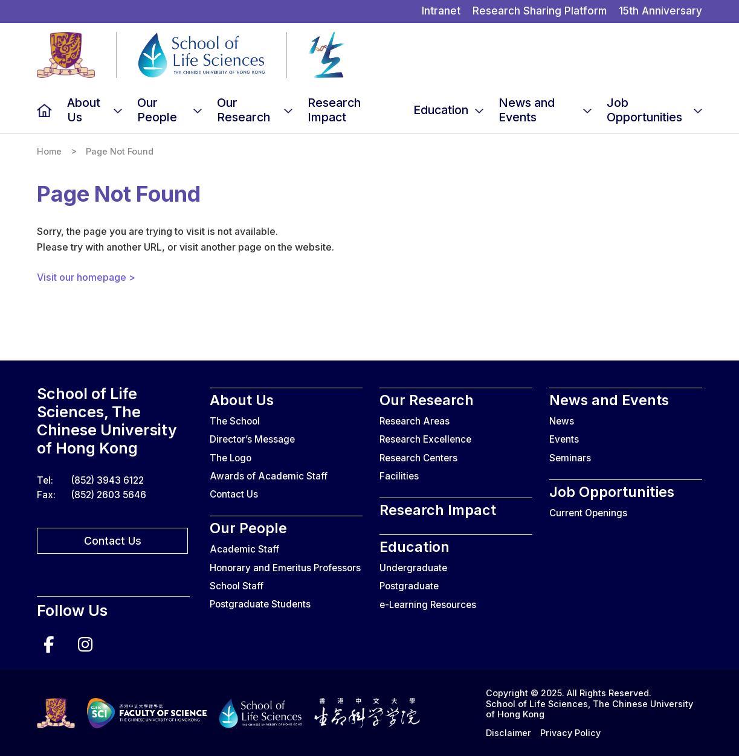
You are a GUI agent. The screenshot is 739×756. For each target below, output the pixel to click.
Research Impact (334, 109)
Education (440, 110)
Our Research (243, 109)
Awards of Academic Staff (269, 476)
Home (44, 110)
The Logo (230, 458)
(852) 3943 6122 (107, 480)
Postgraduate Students (260, 604)
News (561, 421)
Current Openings (588, 513)
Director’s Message (252, 439)
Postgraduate (409, 586)
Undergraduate (413, 568)
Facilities (399, 476)
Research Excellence (425, 439)
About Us (83, 109)
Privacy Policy (570, 733)
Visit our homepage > (86, 277)
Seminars (570, 458)
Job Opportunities (644, 109)
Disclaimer (508, 733)
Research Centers (418, 458)
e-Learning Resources (427, 604)
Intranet (441, 11)
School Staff (236, 586)
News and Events (527, 109)
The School (235, 421)
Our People (157, 109)
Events (564, 439)
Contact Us (112, 540)
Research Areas (414, 421)
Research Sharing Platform (540, 11)
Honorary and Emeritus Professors (285, 568)
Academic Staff (244, 549)
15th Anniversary (660, 11)
